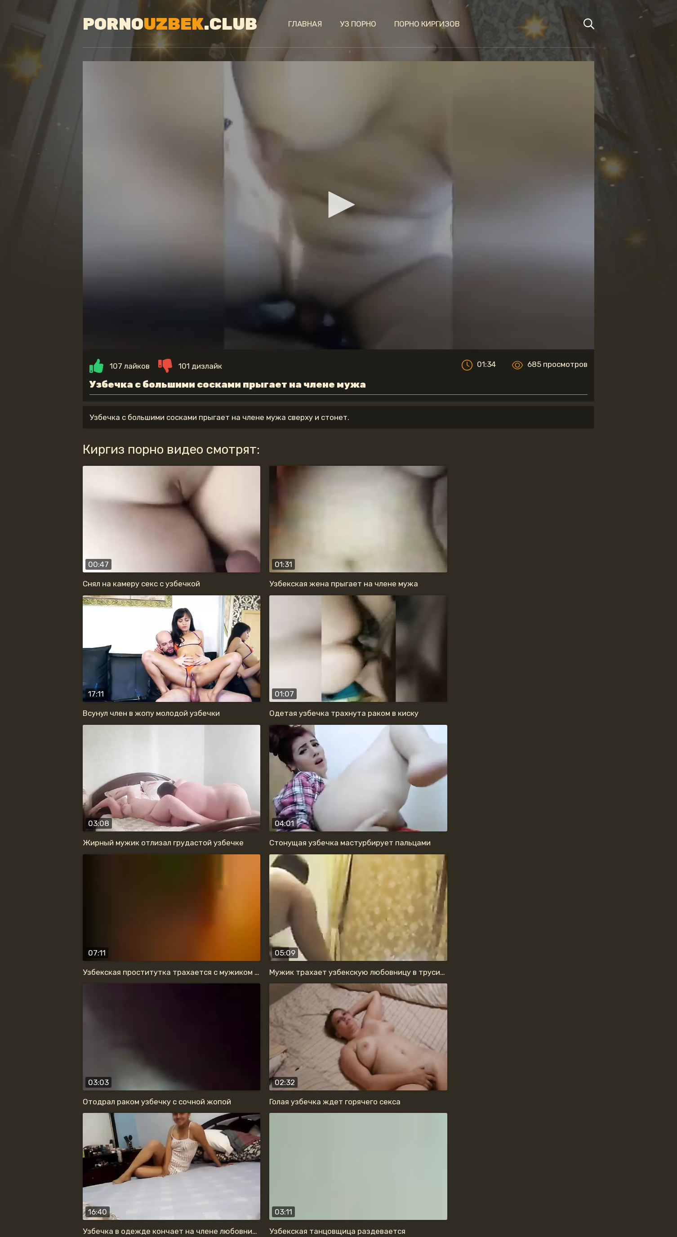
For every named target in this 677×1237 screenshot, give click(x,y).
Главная (295, 23)
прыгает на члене (295, 1141)
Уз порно (348, 23)
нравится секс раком (256, 1159)
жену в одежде (124, 1141)
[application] (338, 209)
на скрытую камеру (545, 1141)
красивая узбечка (208, 1141)
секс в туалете (345, 1159)
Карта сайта (338, 1212)
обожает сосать (456, 1141)
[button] (338, 209)
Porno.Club (163, 23)
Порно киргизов (417, 23)
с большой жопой (427, 1159)
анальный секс (376, 1141)
